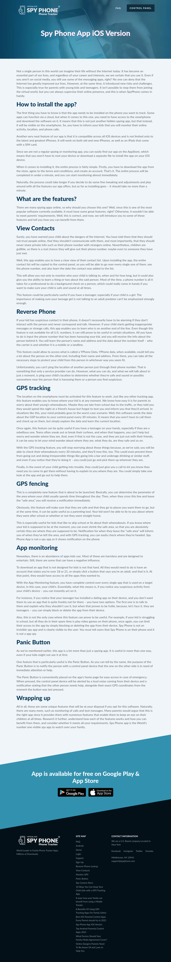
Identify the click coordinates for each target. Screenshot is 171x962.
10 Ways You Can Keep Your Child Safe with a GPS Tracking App (90, 890)
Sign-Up (80, 862)
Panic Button (82, 878)
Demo (79, 850)
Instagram (128, 851)
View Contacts (83, 870)
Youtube (149, 851)
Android (80, 845)
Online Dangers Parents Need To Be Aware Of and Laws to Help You (90, 947)
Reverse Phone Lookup (87, 866)
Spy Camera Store (84, 882)
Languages (117, 866)
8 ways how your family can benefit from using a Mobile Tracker (89, 901)
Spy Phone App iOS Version (89, 924)
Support (80, 858)
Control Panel (141, 8)
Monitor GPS (82, 874)
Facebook (116, 851)
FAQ (118, 8)
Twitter (139, 851)
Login (78, 854)
